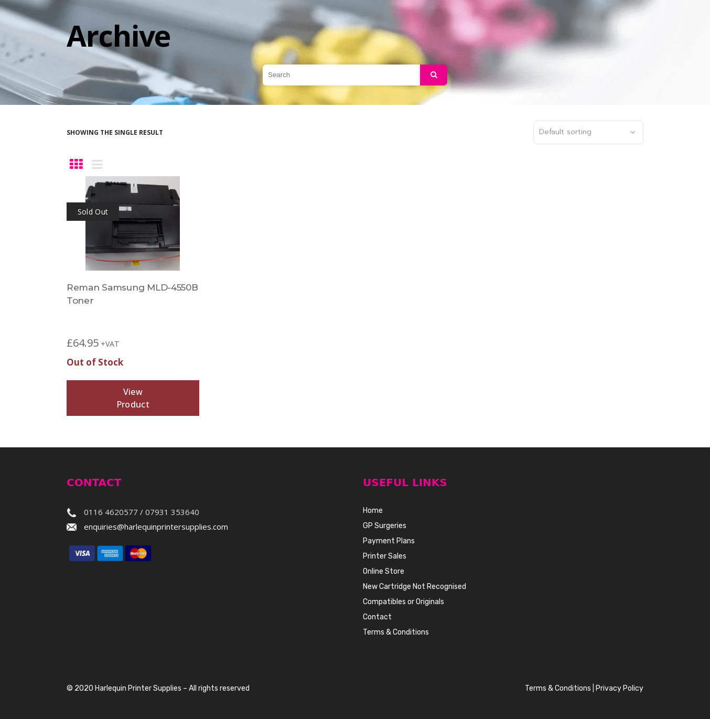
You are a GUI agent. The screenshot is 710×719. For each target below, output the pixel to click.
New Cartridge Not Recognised (414, 586)
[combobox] (588, 132)
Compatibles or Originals (403, 601)
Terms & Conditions (396, 632)
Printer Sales (384, 556)
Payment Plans (389, 540)
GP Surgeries (384, 525)
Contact (377, 617)
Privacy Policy (619, 688)
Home (373, 510)
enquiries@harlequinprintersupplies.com (156, 526)
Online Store (383, 571)
